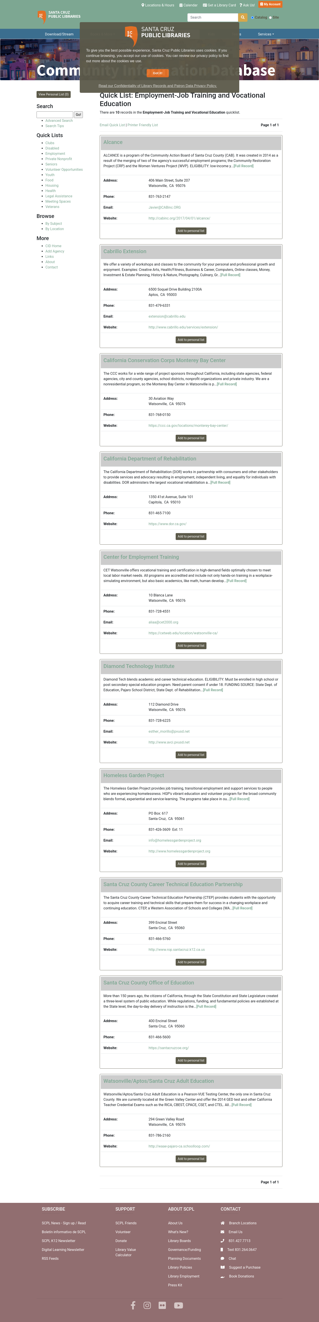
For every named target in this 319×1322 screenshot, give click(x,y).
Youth (49, 175)
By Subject (53, 223)
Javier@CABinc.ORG (165, 207)
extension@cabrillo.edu (167, 316)
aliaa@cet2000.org (163, 622)
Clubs (49, 143)
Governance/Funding (184, 1250)
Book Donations (241, 1276)
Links (49, 256)
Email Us (235, 1232)
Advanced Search (59, 120)
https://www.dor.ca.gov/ (168, 524)
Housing (51, 185)
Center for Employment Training (141, 557)
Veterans (52, 207)
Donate (121, 1241)
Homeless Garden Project (133, 775)
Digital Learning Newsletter (63, 1250)
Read (82, 1223)
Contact (51, 267)
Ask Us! (247, 5)
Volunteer (122, 1232)
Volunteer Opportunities (64, 169)
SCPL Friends (125, 1223)
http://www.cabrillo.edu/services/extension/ (183, 327)
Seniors (51, 164)
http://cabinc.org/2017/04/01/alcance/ (179, 218)
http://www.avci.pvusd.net (169, 742)
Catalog (259, 17)
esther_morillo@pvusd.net (169, 731)
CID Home (53, 246)
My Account (270, 4)
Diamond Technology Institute (139, 666)
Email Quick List (112, 125)
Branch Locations (243, 1223)
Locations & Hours (159, 4)
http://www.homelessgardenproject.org (179, 851)
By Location (54, 229)
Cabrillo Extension (124, 251)
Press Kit (175, 1285)
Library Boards (179, 1241)
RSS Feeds (50, 1258)
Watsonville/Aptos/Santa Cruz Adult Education (158, 1081)
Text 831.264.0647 (242, 1250)
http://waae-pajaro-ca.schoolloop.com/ (179, 1146)
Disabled (52, 148)
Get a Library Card (219, 5)
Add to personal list (191, 231)
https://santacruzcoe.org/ (169, 1048)
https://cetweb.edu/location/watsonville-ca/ (183, 633)
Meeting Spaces (58, 201)
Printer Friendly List (143, 125)
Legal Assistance (58, 196)
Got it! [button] (157, 73)
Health (50, 191)
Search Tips (54, 126)
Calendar (188, 5)
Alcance (113, 142)
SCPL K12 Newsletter (59, 1241)
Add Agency (54, 251)
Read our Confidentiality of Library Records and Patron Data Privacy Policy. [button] (158, 86)
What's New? (178, 1232)
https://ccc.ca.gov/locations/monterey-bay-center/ (188, 425)
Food (49, 180)
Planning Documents (184, 1258)
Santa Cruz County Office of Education (148, 983)
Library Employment (184, 1276)
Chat (232, 1258)
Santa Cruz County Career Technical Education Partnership (173, 884)
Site (274, 17)
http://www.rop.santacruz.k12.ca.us (177, 949)
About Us (175, 1223)
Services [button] (264, 34)
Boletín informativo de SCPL (64, 1232)
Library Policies (180, 1267)
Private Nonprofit (58, 159)
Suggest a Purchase (245, 1267)
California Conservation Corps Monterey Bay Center (164, 360)
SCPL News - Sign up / (60, 1223)
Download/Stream (59, 34)
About (50, 262)
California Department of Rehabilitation (149, 459)
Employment (55, 153)
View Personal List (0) (54, 94)
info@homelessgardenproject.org (175, 840)
